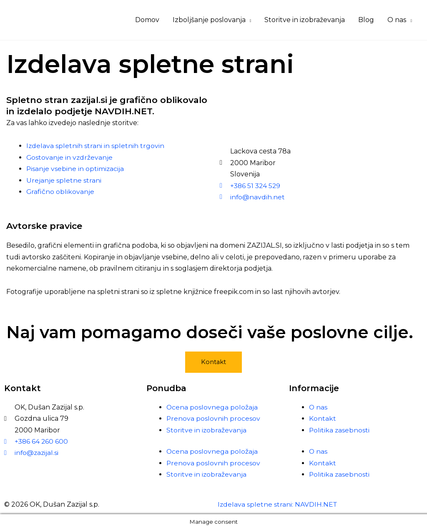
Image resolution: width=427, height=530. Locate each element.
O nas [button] (396, 20)
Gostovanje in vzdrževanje (69, 157)
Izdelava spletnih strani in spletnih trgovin (95, 146)
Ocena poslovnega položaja (212, 407)
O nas (318, 407)
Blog (366, 20)
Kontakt (322, 419)
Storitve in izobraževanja (304, 20)
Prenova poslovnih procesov (213, 419)
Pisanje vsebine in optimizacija (75, 169)
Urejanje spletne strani (63, 180)
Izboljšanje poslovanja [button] (209, 20)
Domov (147, 20)
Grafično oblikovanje (60, 192)
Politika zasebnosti (339, 430)
